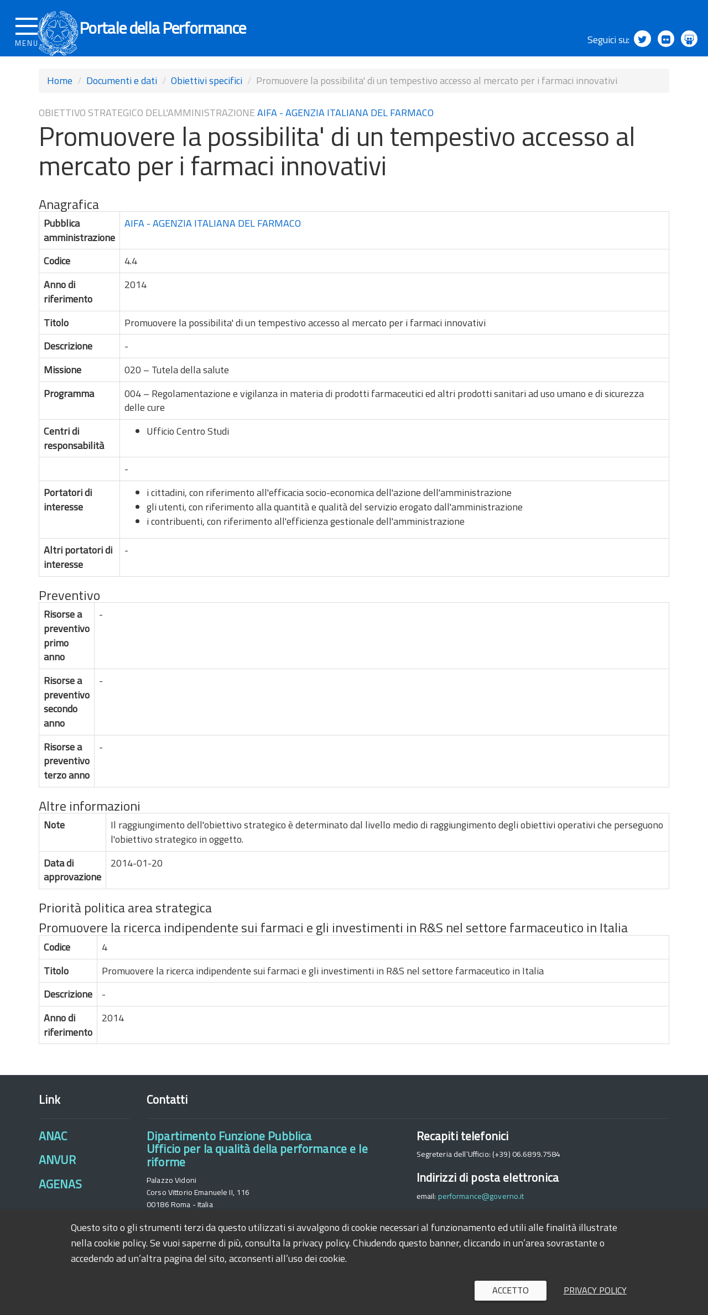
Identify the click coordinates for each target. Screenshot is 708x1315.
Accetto (510, 1290)
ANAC (53, 1150)
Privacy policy (595, 1290)
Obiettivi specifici (206, 94)
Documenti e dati (121, 94)
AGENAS (60, 1198)
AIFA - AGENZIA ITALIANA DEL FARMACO (345, 126)
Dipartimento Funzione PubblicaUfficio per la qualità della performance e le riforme (257, 1163)
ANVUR (57, 1174)
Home (59, 94)
